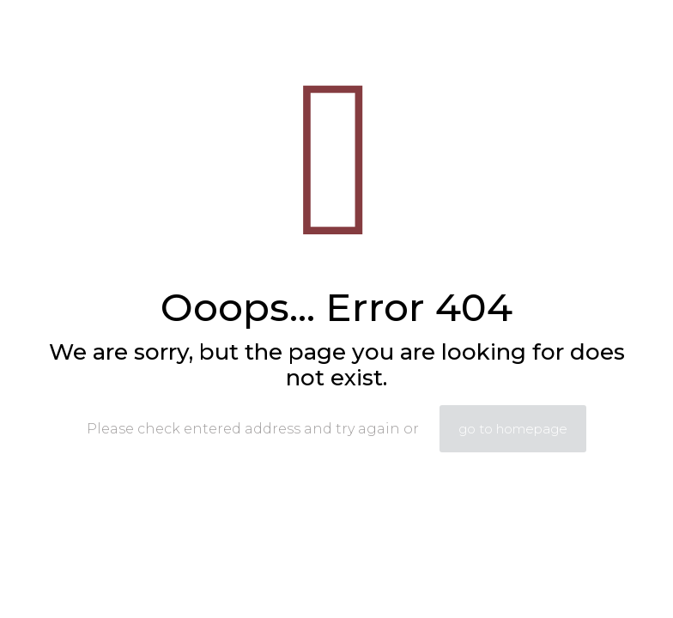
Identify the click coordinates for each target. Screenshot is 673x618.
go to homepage (512, 429)
